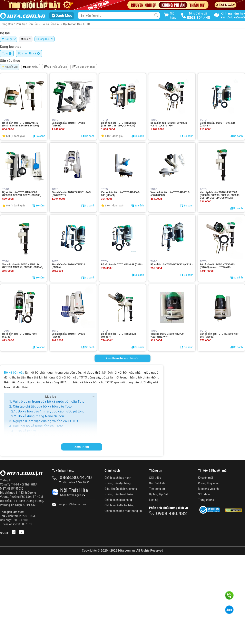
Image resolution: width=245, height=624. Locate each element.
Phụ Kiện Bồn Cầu (27, 24)
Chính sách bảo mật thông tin (123, 510)
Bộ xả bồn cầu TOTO (76, 24)
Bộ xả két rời (27, 431)
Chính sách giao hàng (118, 499)
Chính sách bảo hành (118, 477)
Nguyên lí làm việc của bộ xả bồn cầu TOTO (45, 421)
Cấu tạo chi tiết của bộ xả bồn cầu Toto (42, 406)
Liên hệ (153, 499)
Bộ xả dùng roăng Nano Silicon (41, 416)
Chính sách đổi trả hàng (120, 505)
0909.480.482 (171, 513)
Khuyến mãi (205, 477)
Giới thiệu (155, 477)
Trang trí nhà (206, 499)
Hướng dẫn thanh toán (119, 494)
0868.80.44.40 (76, 477)
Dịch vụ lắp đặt (158, 494)
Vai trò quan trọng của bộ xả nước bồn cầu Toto (48, 401)
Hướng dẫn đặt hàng (117, 483)
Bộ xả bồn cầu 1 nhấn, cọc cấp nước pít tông (51, 411)
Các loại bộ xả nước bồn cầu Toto (38, 426)
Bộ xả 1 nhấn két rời (33, 436)
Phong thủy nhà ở (209, 483)
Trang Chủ (6, 24)
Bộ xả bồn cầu (51, 24)
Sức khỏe (204, 494)
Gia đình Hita (157, 483)
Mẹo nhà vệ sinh (208, 488)
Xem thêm (81, 447)
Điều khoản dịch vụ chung (121, 488)
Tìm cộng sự (157, 488)
